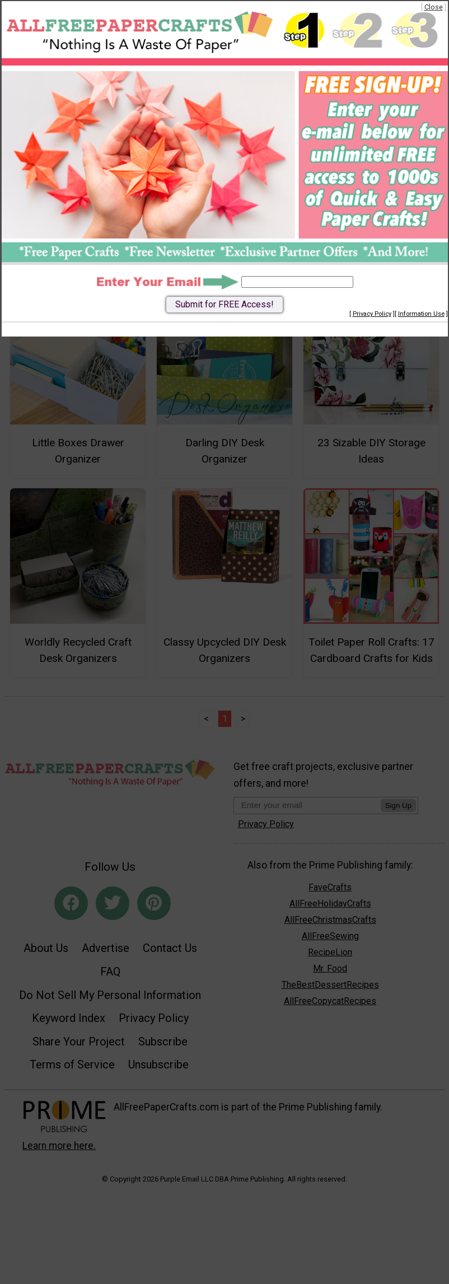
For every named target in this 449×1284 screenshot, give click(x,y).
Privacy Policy (372, 314)
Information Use (421, 314)
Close (433, 7)
